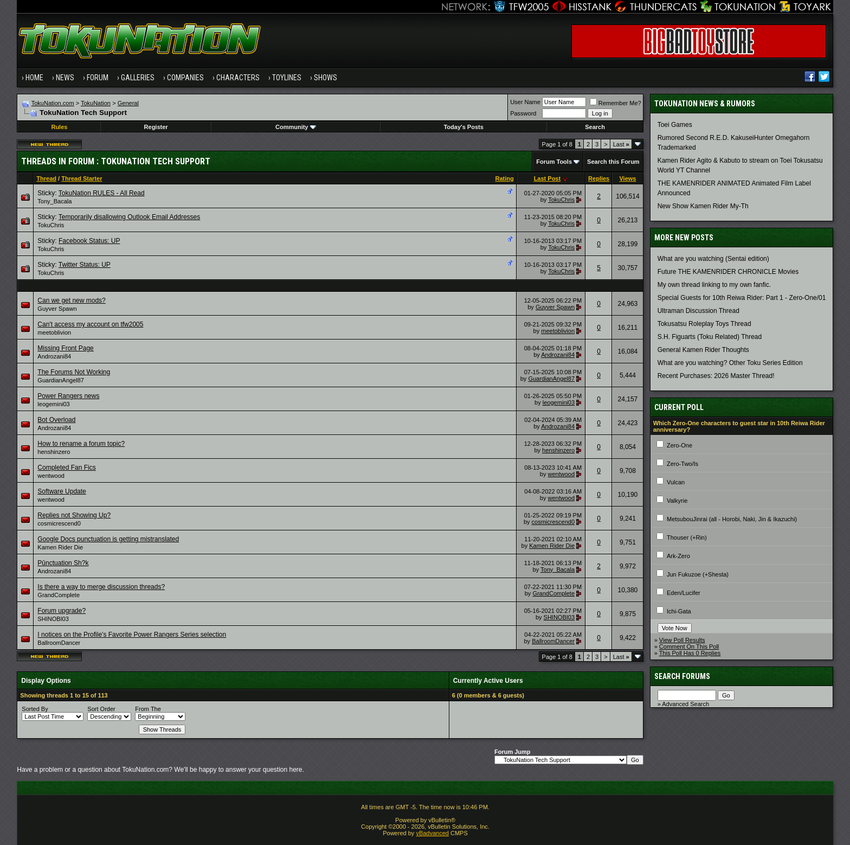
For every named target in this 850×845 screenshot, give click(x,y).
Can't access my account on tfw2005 (90, 324)
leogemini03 (53, 404)
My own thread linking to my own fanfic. (714, 285)
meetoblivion (54, 332)
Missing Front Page (65, 348)
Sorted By (35, 709)
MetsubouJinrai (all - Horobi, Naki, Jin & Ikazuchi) (732, 519)
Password (523, 113)
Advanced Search (685, 704)
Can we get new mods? (71, 300)
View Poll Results (682, 640)
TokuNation (96, 103)
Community (295, 127)
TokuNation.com (52, 103)
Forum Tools (554, 161)
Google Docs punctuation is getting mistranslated (108, 539)
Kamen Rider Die (60, 547)
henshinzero (53, 452)
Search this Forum (613, 161)
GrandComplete (58, 595)
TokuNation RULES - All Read (102, 193)
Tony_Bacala (54, 201)
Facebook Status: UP (89, 241)
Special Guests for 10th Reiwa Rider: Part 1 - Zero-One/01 (742, 298)
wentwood (51, 475)
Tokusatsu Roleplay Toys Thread (704, 324)
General (128, 103)
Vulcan (676, 482)
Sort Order (101, 709)
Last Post (547, 178)
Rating (504, 178)
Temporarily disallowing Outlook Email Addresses (129, 217)
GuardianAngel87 (60, 380)
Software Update (61, 491)
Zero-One (679, 445)
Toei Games (675, 125)
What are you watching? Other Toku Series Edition (730, 363)
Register (156, 127)
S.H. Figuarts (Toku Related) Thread (710, 337)
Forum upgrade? (61, 610)
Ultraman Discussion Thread (698, 311)
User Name (525, 102)
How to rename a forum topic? (81, 443)
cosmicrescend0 (58, 523)
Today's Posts (463, 127)
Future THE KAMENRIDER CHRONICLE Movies (728, 272)
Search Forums (682, 676)
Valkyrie (677, 500)
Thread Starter (81, 178)
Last (621, 144)
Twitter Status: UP (85, 264)
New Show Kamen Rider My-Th (703, 206)
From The (147, 709)
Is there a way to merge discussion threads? (101, 587)
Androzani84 (54, 356)
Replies (598, 178)
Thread (46, 178)
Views (627, 178)
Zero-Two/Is (682, 463)
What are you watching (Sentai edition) (713, 259)
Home (34, 77)
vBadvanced (432, 833)
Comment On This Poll (689, 646)
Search (595, 127)
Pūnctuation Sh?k (62, 563)
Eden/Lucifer (683, 593)
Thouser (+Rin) (687, 537)
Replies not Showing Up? (74, 515)
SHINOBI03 (52, 619)
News (65, 77)
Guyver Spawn (56, 308)
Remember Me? (615, 103)
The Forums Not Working (73, 372)
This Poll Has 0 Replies (690, 653)
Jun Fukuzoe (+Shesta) (698, 574)
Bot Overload (56, 420)
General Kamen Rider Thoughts (703, 350)
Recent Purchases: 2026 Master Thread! (716, 376)
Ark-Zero (678, 556)
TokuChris (561, 199)
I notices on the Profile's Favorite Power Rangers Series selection (131, 634)
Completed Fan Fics (66, 467)
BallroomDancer (58, 642)
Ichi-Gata (679, 611)
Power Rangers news (68, 396)
